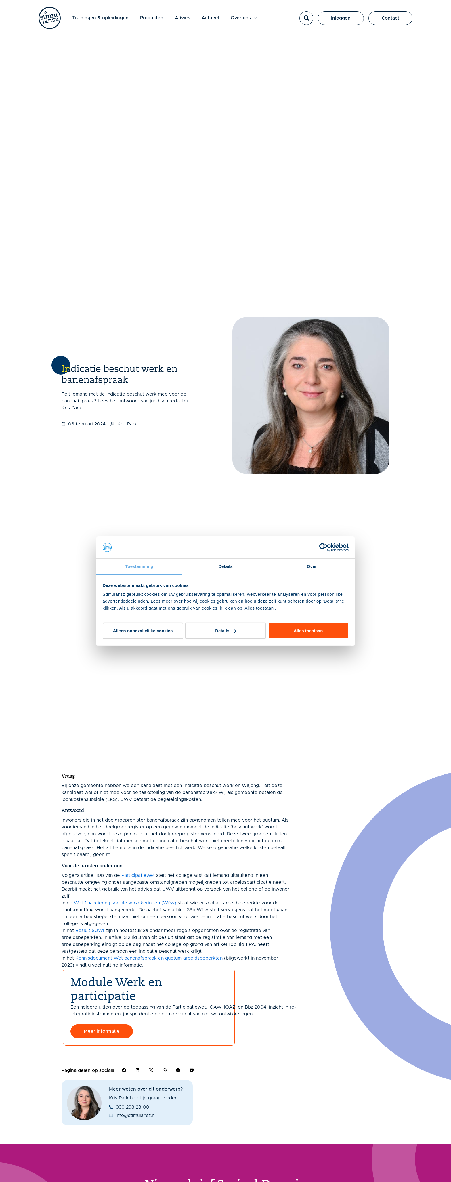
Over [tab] (312, 566)
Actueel (212, 18)
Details (225, 630)
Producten (153, 18)
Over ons (245, 18)
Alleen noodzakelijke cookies (143, 630)
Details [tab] (225, 566)
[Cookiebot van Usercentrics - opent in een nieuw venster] (323, 547)
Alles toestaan (308, 630)
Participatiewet (138, 875)
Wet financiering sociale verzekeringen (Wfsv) (125, 903)
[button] (306, 19)
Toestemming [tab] (139, 566)
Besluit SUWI (89, 930)
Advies (184, 18)
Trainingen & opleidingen (102, 18)
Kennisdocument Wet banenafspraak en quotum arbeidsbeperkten (149, 958)
